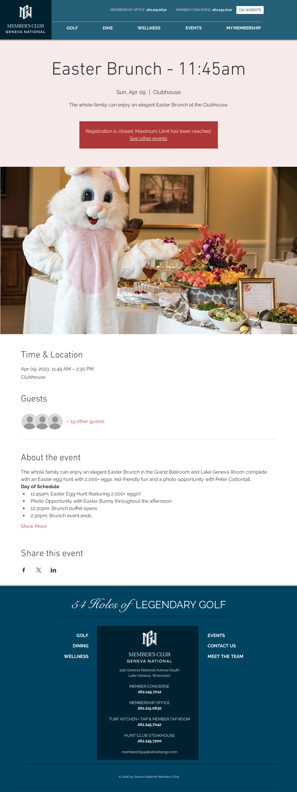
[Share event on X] (39, 570)
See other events (148, 138)
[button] (252, 28)
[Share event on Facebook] (24, 570)
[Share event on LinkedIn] (53, 570)
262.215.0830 (157, 10)
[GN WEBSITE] (250, 10)
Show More (34, 526)
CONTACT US (222, 646)
